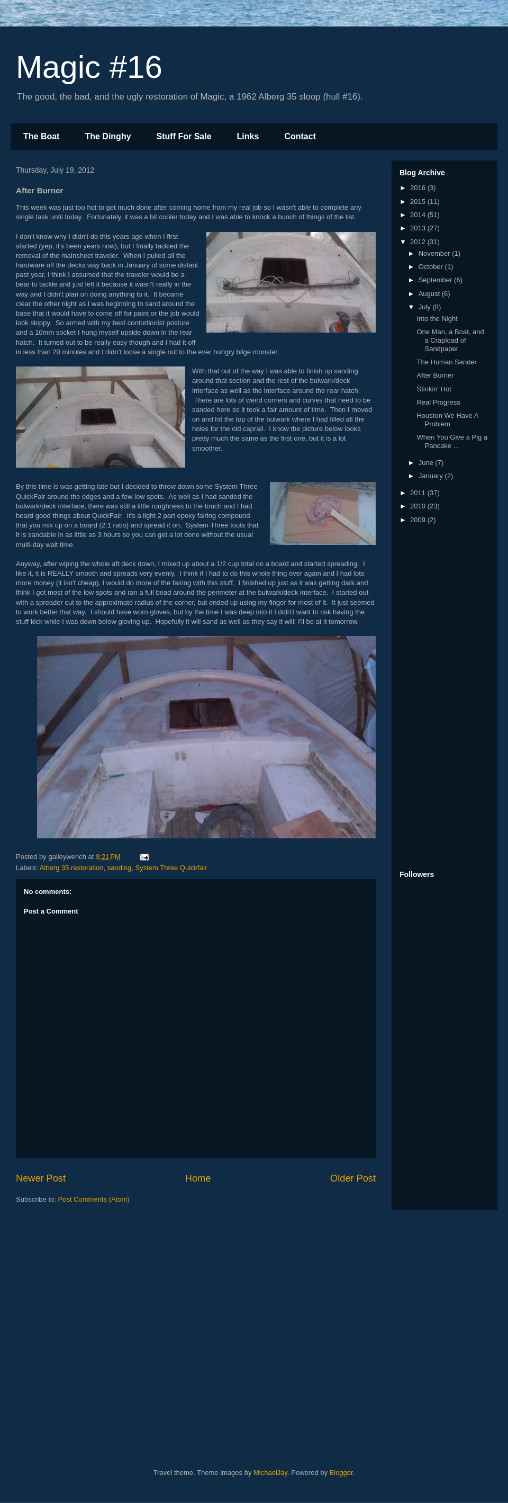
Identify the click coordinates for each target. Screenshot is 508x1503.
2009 (419, 520)
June (427, 463)
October (432, 267)
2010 (419, 506)
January (432, 476)
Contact (300, 136)
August (430, 294)
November (435, 253)
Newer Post (41, 1178)
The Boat (41, 136)
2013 (419, 228)
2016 (419, 188)
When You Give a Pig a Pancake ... (451, 441)
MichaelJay (270, 1473)
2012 (419, 242)
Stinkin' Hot (433, 389)
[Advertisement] (442, 698)
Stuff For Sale (184, 136)
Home (198, 1178)
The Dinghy (108, 136)
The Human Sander (446, 362)
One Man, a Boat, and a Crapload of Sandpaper (450, 340)
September (436, 280)
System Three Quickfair (171, 868)
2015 (419, 201)
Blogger (341, 1473)
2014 (419, 215)
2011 (419, 493)
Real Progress (438, 402)
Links (248, 136)
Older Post (353, 1178)
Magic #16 (89, 67)
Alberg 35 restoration (72, 868)
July (426, 307)
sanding (119, 868)
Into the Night (436, 319)
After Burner (434, 375)
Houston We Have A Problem (447, 419)
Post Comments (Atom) (94, 1199)
